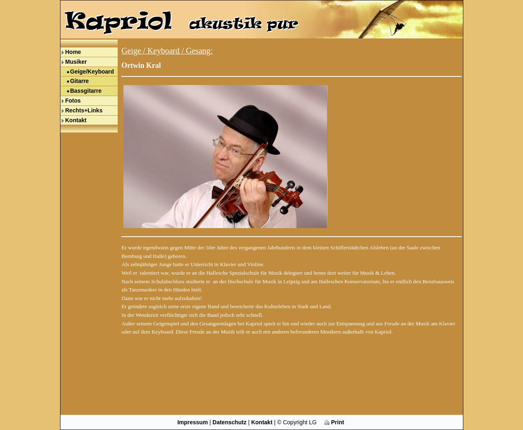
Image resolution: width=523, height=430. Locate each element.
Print (334, 422)
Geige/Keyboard (92, 71)
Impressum (192, 422)
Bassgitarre (86, 90)
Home (73, 52)
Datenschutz (229, 422)
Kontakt (76, 120)
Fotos (73, 100)
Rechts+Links (84, 110)
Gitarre (79, 81)
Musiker (76, 61)
